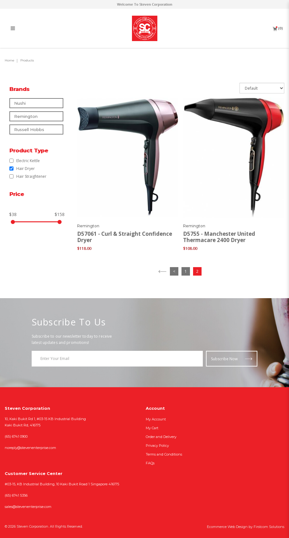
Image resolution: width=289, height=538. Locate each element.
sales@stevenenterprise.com (28, 506)
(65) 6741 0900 (16, 436)
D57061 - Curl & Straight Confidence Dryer (124, 237)
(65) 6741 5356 (16, 495)
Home (9, 60)
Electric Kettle (24, 160)
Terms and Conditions (164, 454)
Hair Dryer (22, 168)
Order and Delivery (161, 437)
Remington (26, 116)
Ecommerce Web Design (227, 527)
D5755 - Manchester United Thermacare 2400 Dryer (219, 237)
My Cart (152, 428)
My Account (156, 419)
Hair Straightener (27, 176)
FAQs (150, 463)
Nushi (20, 103)
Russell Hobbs (29, 129)
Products (27, 60)
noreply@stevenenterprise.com (30, 448)
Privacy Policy (157, 445)
